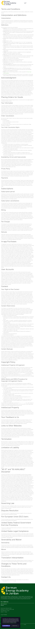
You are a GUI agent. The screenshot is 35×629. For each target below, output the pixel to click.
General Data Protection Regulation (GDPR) (9, 623)
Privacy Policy (14, 625)
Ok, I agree (6, 625)
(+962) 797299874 (4, 614)
